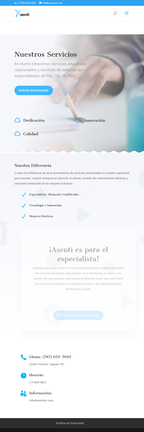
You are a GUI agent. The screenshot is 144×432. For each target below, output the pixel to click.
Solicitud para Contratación (81, 318)
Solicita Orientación (34, 92)
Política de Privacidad (70, 423)
